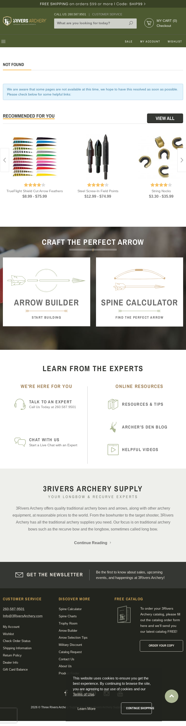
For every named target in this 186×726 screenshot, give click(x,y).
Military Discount (70, 645)
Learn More (86, 709)
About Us (65, 666)
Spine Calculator (70, 609)
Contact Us (66, 659)
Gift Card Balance (15, 669)
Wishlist (175, 41)
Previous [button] (4, 160)
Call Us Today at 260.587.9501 (56, 404)
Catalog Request (70, 652)
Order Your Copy (161, 645)
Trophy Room (68, 623)
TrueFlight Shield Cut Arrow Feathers (34, 191)
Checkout (164, 26)
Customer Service (107, 14)
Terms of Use (83, 694)
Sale (129, 41)
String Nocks (161, 191)
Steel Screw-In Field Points (97, 191)
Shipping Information (17, 648)
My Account (150, 41)
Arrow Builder (68, 630)
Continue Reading (93, 543)
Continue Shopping (139, 708)
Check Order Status (17, 641)
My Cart (167, 21)
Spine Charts (68, 616)
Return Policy (12, 655)
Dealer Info (10, 662)
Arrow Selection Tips (73, 637)
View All (165, 118)
